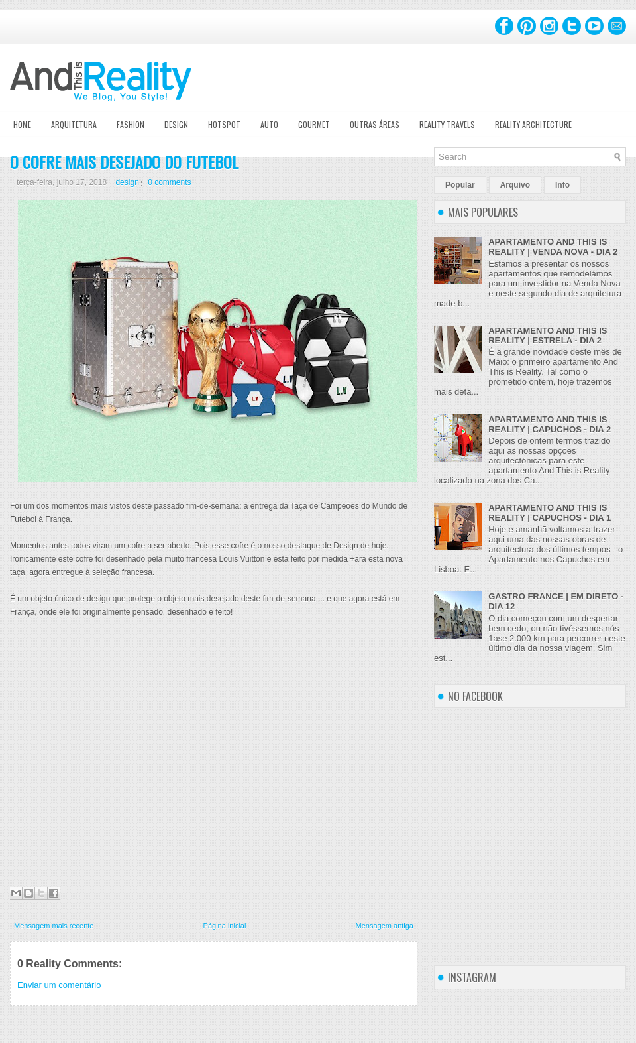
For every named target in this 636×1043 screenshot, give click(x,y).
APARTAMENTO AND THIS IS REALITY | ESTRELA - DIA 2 (547, 335)
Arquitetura (74, 124)
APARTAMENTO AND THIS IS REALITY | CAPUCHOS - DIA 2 (549, 424)
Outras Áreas (374, 124)
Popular (460, 185)
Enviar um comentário (59, 985)
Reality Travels (447, 124)
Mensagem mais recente (53, 926)
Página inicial (224, 926)
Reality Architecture (533, 124)
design (126, 182)
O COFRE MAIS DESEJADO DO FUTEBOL (124, 162)
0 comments (169, 182)
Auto (269, 124)
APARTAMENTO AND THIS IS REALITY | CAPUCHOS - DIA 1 (549, 512)
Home (22, 124)
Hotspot (224, 124)
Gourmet (314, 124)
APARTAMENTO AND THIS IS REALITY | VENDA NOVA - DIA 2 (552, 247)
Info (562, 185)
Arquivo (515, 185)
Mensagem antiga (384, 926)
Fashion (130, 124)
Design (176, 124)
